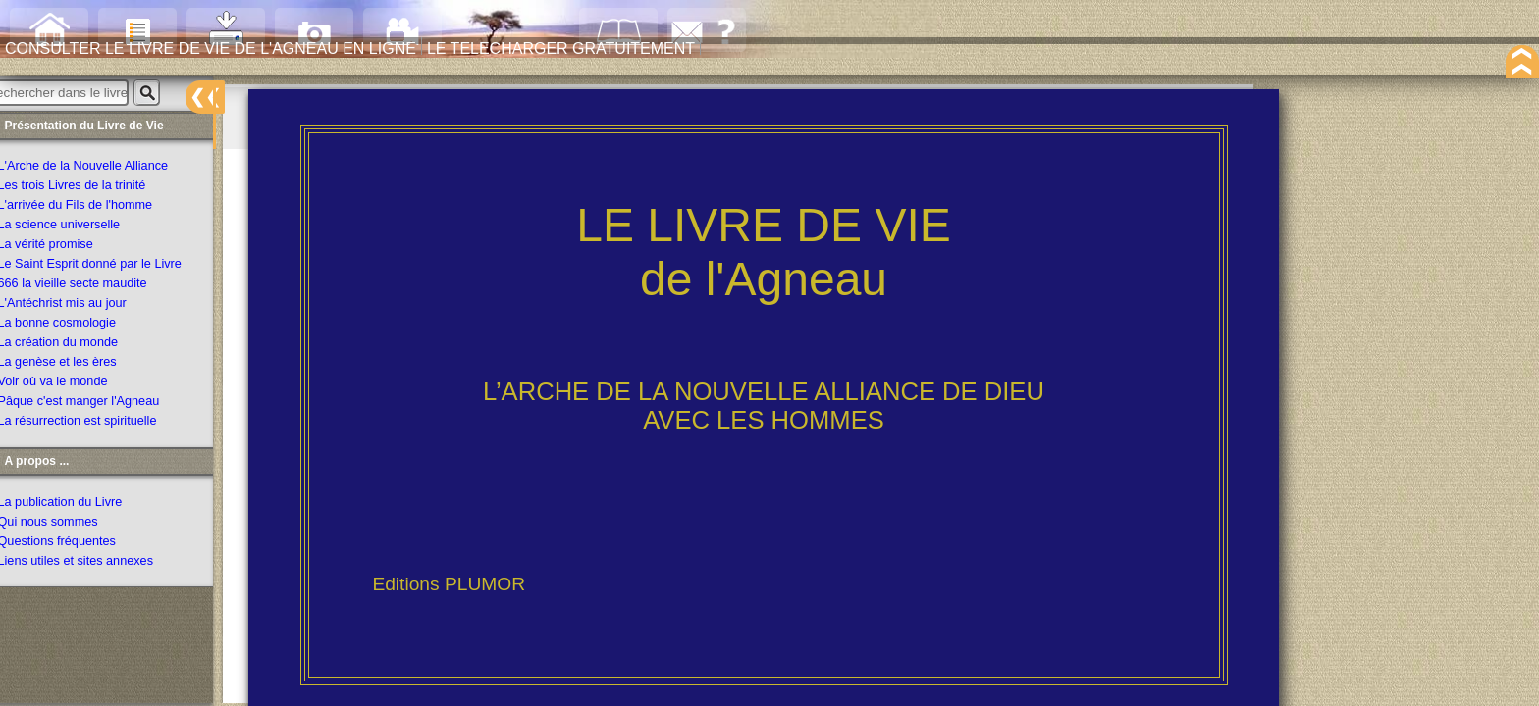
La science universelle (82, 228)
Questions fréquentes (80, 544)
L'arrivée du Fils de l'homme (99, 209)
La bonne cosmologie (80, 326)
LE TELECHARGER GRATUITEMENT (674, 70)
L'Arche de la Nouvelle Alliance (106, 169)
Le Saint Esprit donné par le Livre (113, 268)
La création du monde (81, 346)
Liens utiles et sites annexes (99, 564)
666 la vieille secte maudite (96, 287)
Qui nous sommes (72, 524)
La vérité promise (69, 248)
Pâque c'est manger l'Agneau (102, 405)
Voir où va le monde (76, 385)
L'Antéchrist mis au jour (86, 307)
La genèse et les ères (80, 366)
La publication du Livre (83, 505)
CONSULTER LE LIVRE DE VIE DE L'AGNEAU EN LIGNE (409, 70)
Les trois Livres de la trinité (95, 189)
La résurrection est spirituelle (101, 424)
